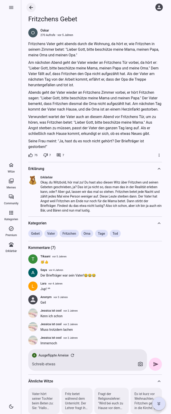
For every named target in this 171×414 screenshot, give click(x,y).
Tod (115, 233)
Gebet (35, 233)
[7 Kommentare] (60, 155)
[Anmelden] (159, 7)
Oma (87, 233)
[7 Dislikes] (47, 155)
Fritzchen (69, 233)
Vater (51, 233)
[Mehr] (159, 155)
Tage (101, 233)
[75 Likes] (32, 155)
